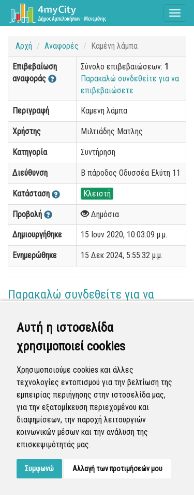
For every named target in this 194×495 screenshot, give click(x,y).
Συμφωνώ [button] (39, 468)
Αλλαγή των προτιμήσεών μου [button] (117, 468)
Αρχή (24, 46)
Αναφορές (61, 46)
